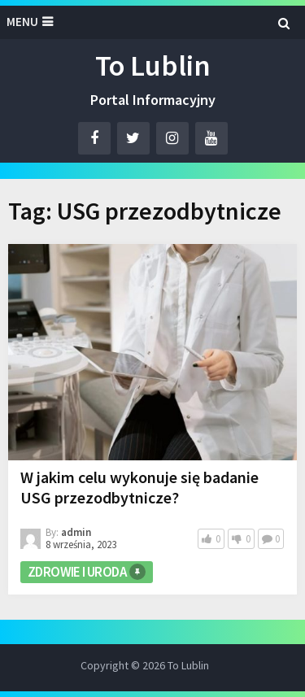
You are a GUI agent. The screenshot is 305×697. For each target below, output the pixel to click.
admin (76, 532)
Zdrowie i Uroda (77, 572)
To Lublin (153, 65)
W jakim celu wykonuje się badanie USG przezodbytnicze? (139, 487)
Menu (22, 21)
